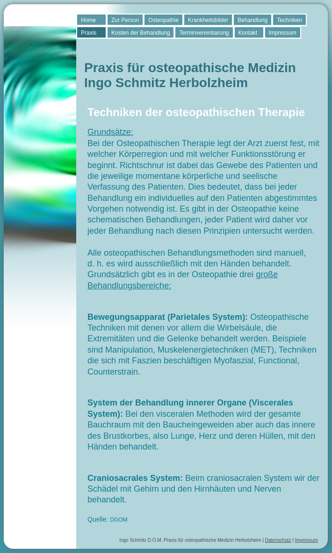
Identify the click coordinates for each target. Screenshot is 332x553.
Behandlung (252, 20)
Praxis (88, 32)
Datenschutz (278, 540)
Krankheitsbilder (208, 20)
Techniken (289, 20)
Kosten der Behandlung (140, 32)
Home (88, 20)
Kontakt (248, 32)
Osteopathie (163, 20)
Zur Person (125, 20)
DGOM (118, 519)
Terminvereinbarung (204, 32)
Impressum (282, 32)
